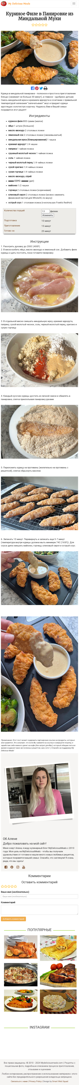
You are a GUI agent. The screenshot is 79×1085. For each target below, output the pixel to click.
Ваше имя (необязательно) (15, 892)
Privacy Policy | (36, 1081)
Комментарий (8, 902)
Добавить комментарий (13, 919)
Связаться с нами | (20, 1081)
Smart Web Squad (60, 1081)
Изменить (48, 215)
